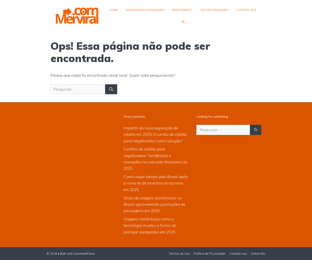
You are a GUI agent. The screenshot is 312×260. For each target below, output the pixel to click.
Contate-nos (246, 10)
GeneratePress (84, 253)
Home (114, 10)
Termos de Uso (179, 253)
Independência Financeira (145, 10)
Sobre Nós (258, 253)
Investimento (182, 10)
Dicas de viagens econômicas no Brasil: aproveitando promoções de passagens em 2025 (154, 204)
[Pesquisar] (111, 89)
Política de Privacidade (209, 253)
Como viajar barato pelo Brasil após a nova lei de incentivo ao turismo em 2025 (156, 183)
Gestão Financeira (214, 10)
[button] (183, 22)
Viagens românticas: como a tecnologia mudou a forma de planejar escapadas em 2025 (150, 225)
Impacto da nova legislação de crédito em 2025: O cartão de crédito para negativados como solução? (155, 134)
